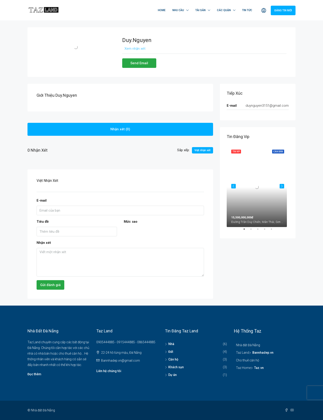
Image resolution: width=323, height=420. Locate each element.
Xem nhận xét (134, 49)
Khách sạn (176, 367)
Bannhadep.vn (262, 352)
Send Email (139, 63)
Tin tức (247, 10)
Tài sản (200, 10)
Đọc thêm (34, 374)
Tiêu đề (43, 222)
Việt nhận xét (202, 150)
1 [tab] (246, 231)
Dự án (172, 375)
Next (282, 186)
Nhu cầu (178, 10)
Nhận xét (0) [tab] (120, 129)
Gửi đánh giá (50, 285)
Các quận (224, 10)
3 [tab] (260, 231)
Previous (233, 186)
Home (162, 10)
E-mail (42, 200)
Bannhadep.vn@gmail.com (120, 360)
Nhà (171, 344)
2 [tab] (253, 231)
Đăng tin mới (283, 10)
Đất (170, 351)
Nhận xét (44, 243)
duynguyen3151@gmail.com (267, 106)
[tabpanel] (258, 186)
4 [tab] (267, 231)
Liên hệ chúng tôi (108, 371)
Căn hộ (173, 359)
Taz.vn (259, 368)
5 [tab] (273, 231)
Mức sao (130, 222)
